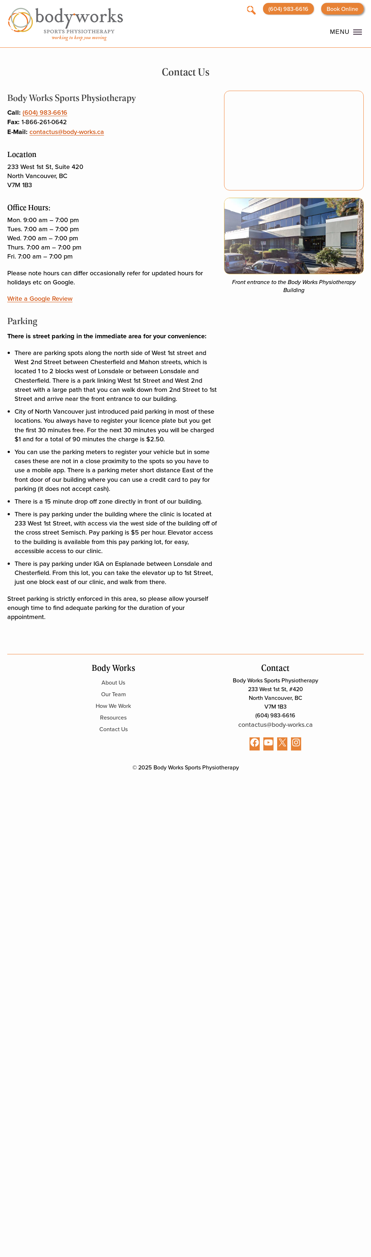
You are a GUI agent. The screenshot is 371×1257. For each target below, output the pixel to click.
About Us (113, 682)
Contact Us (113, 729)
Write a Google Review (39, 298)
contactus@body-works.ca (66, 131)
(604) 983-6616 (288, 9)
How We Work (113, 706)
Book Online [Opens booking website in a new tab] (342, 9)
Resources (113, 717)
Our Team (113, 694)
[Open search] (251, 9)
